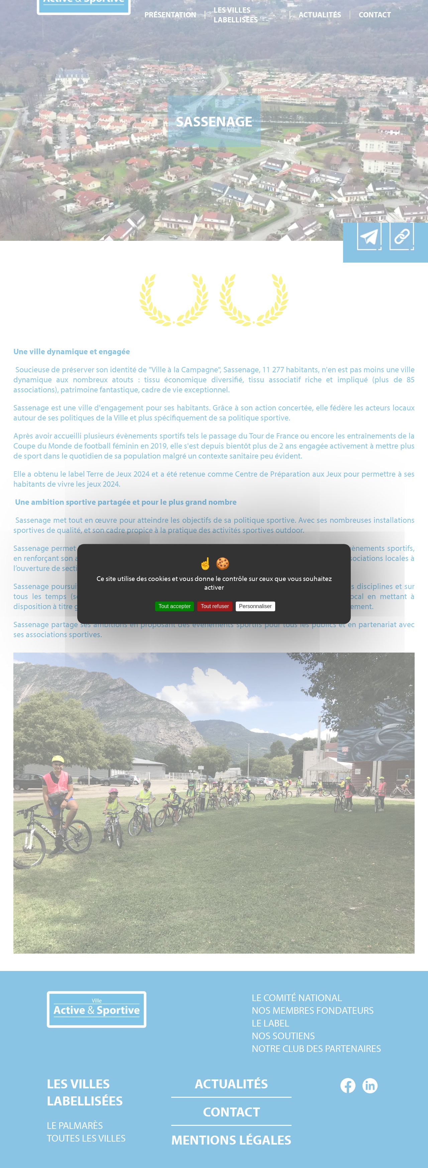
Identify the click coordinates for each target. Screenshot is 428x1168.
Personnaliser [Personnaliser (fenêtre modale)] (255, 606)
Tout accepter (174, 606)
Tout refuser (215, 606)
